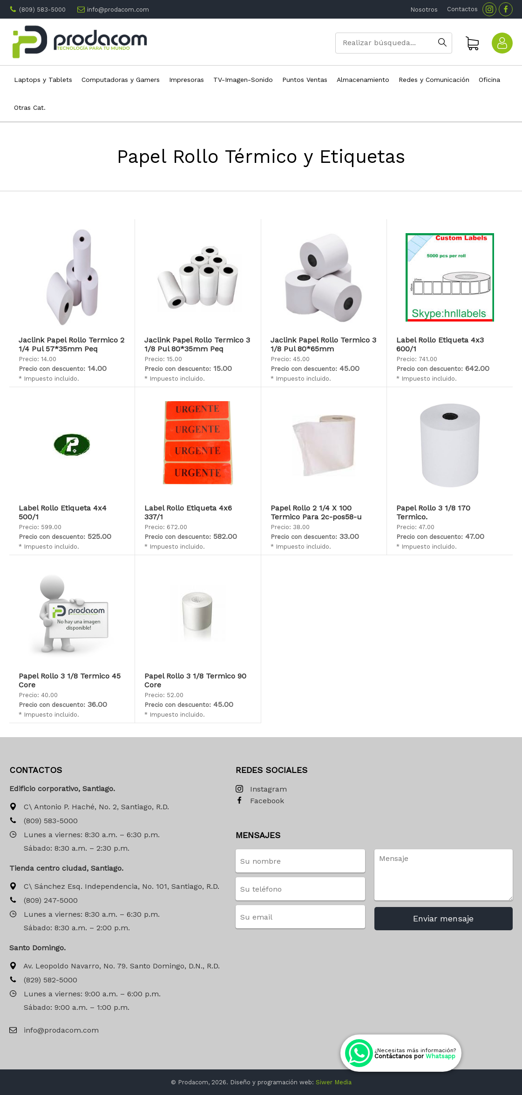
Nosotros (424, 9)
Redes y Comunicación (434, 79)
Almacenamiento (363, 79)
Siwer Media (334, 1082)
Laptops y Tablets (43, 79)
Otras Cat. (30, 107)
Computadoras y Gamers (120, 79)
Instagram (261, 789)
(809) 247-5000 (43, 901)
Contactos (462, 9)
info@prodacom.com (118, 9)
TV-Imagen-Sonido (243, 79)
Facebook (260, 801)
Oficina (489, 79)
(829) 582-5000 (43, 980)
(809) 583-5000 (42, 9)
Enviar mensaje (443, 918)
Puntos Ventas (304, 79)
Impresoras (186, 79)
